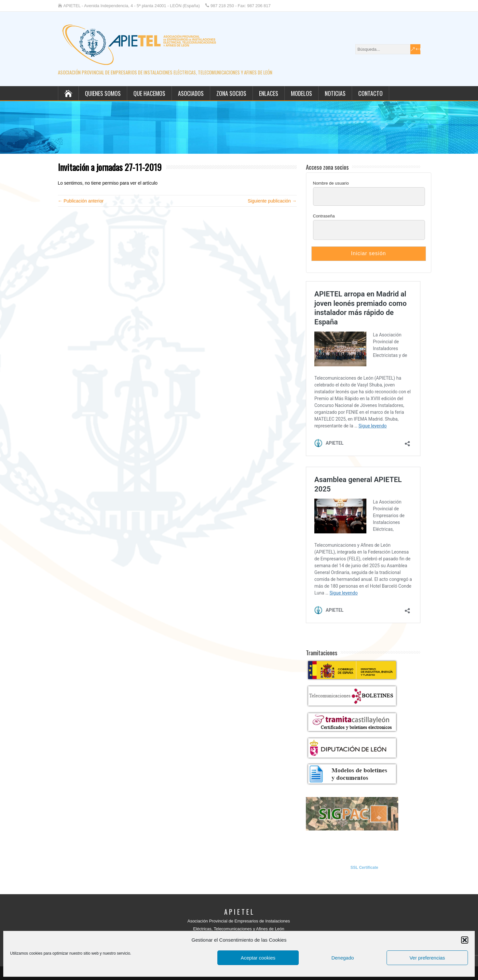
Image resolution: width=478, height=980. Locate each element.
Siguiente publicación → (272, 200)
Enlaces (268, 93)
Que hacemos (149, 93)
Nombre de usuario (331, 183)
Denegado (342, 957)
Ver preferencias (427, 957)
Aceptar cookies (258, 957)
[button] (464, 940)
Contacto (370, 93)
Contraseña (324, 216)
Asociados (191, 93)
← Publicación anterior (81, 200)
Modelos (301, 93)
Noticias (335, 93)
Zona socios (231, 93)
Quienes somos (103, 93)
